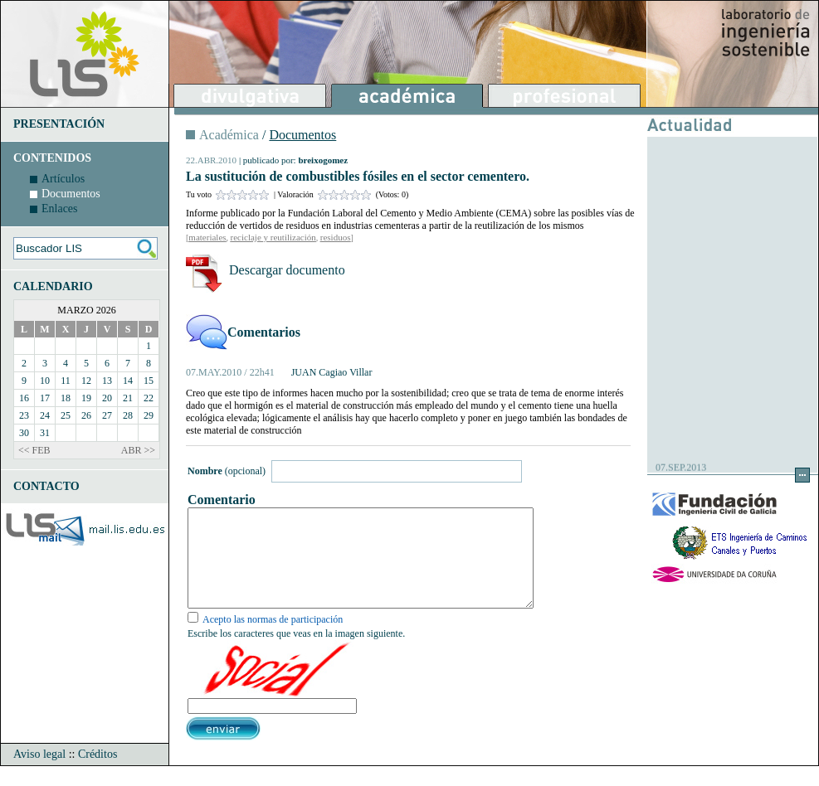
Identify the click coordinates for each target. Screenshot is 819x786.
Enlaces (59, 208)
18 (66, 398)
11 (66, 380)
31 (45, 433)
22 (149, 398)
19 (86, 398)
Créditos (97, 774)
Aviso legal (39, 774)
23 (24, 415)
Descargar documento (287, 270)
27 (107, 415)
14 (128, 380)
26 (86, 415)
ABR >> (138, 450)
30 (24, 433)
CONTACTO (46, 486)
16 (24, 398)
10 (45, 380)
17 (45, 398)
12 (86, 380)
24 (45, 415)
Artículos (63, 178)
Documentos (70, 193)
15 (149, 380)
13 (107, 380)
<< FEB (34, 450)
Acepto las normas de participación (272, 639)
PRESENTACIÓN (59, 124)
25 (66, 415)
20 (107, 398)
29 (149, 415)
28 (128, 415)
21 (128, 398)
